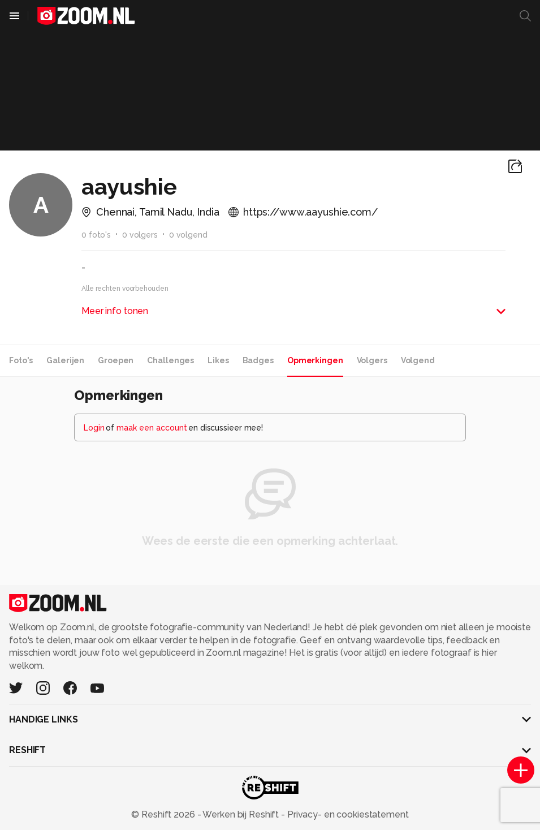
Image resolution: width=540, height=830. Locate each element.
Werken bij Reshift (241, 814)
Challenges (170, 360)
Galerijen (65, 360)
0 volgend (188, 234)
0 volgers (140, 234)
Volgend (418, 360)
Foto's (21, 360)
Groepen (115, 360)
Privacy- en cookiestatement (347, 814)
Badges (258, 360)
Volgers (372, 360)
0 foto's (96, 234)
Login (94, 427)
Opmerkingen (315, 360)
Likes (218, 360)
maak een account (151, 427)
